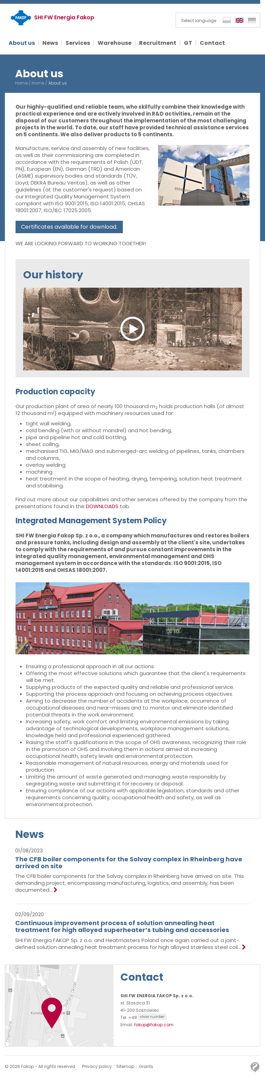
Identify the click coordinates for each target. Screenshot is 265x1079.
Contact (142, 977)
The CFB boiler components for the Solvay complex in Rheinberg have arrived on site (128, 862)
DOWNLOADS (102, 506)
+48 (147, 1017)
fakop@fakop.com (154, 1025)
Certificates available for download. (69, 227)
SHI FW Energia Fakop (64, 17)
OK (234, 1073)
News (29, 834)
